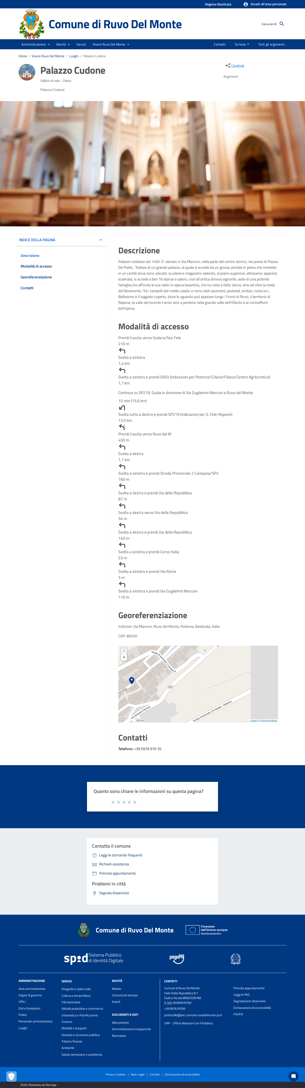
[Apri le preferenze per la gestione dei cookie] (11, 1076)
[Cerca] (281, 23)
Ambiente (68, 1047)
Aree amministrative (32, 988)
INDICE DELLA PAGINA (39, 240)
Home (23, 55)
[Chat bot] (293, 1076)
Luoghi (74, 55)
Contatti (170, 981)
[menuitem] (219, 44)
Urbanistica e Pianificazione (80, 1015)
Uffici (22, 1001)
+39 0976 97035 (174, 1008)
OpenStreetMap (269, 721)
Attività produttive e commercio (82, 1008)
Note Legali (137, 1074)
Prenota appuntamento (249, 988)
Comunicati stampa (125, 995)
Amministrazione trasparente (131, 1029)
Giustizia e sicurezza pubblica (81, 1034)
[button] (264, 4)
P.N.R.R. (238, 1014)
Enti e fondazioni (29, 1008)
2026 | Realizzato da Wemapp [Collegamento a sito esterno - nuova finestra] (38, 1085)
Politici (23, 1014)
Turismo (67, 1021)
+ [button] (124, 651)
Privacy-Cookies (116, 1074)
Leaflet (253, 721)
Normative (119, 1035)
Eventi (116, 1001)
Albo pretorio (120, 1022)
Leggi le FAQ (241, 994)
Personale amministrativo (36, 1021)
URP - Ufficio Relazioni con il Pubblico (188, 1023)
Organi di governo (30, 995)
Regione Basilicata (218, 4)
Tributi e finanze (72, 1041)
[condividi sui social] (234, 65)
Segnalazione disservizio (249, 1001)
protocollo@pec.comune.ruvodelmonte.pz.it (193, 1015)
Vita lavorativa (71, 1002)
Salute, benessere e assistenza (82, 1054)
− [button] (124, 657)
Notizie (116, 988)
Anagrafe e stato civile (76, 989)
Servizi (67, 981)
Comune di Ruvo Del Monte (115, 24)
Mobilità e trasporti (74, 1028)
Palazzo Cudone (94, 55)
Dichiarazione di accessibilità (252, 1007)
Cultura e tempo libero (76, 995)
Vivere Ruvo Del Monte (48, 55)
